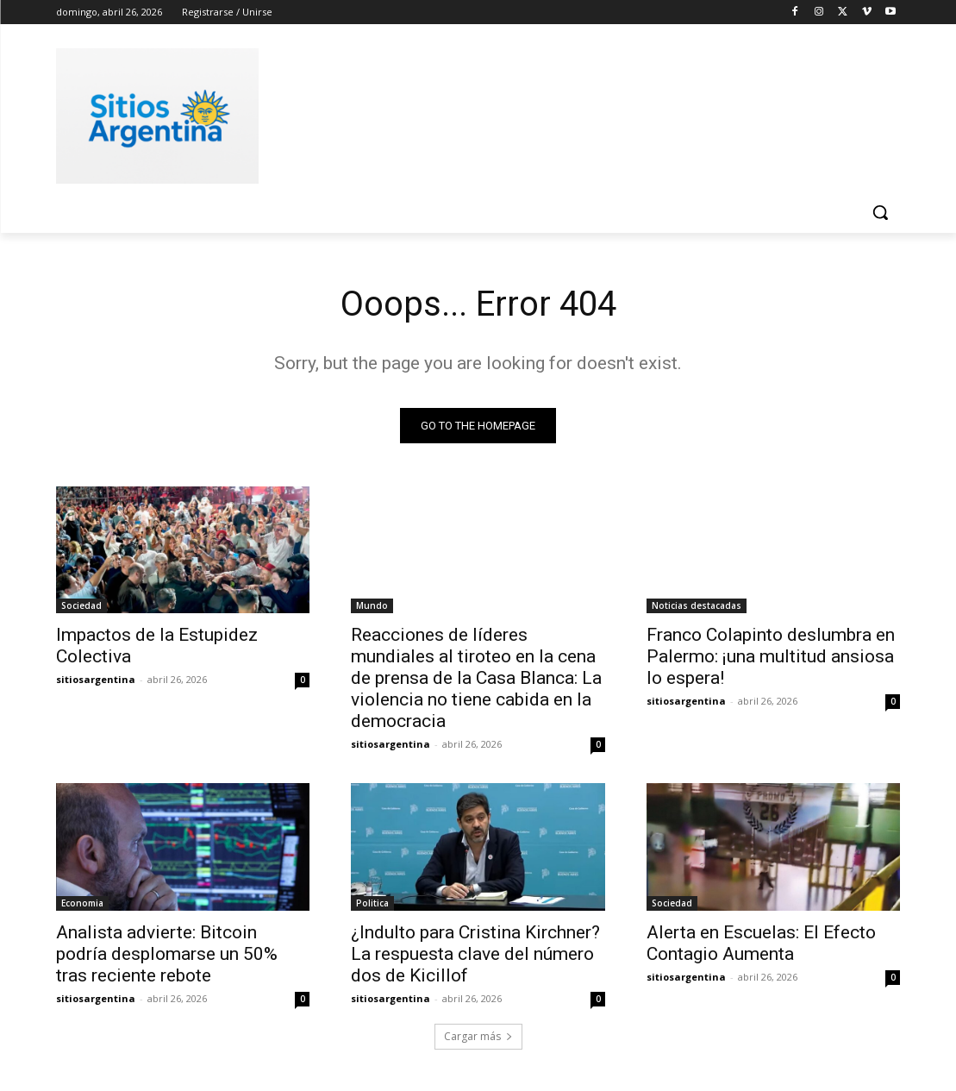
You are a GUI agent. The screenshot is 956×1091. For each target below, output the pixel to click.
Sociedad (81, 605)
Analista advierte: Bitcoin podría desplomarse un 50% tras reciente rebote (167, 954)
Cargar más (478, 1036)
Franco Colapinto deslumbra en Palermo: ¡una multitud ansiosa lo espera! (771, 656)
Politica (372, 903)
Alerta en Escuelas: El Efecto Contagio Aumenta (761, 943)
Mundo (372, 605)
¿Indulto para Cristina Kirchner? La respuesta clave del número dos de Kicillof (475, 954)
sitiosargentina (95, 679)
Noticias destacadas (696, 605)
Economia (82, 903)
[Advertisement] (460, 113)
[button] (880, 212)
